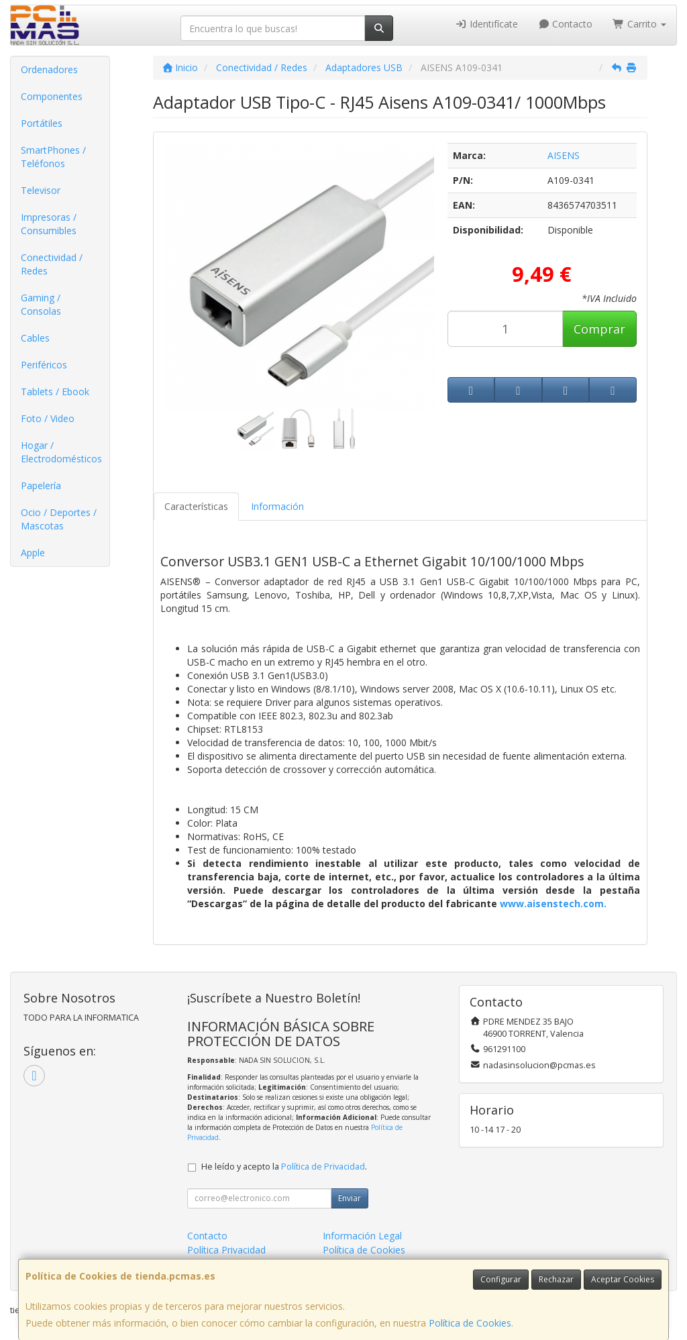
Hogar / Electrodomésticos (61, 452)
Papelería (41, 485)
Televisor (40, 190)
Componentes (52, 96)
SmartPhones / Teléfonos (53, 157)
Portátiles (41, 123)
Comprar (599, 329)
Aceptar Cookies (622, 1279)
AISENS (563, 155)
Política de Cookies (470, 1323)
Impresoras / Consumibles (48, 224)
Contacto (565, 23)
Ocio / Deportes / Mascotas (59, 519)
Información (277, 506)
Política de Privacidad (323, 1166)
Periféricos (44, 364)
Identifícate (486, 23)
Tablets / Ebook (55, 391)
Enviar (349, 1198)
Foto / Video (47, 418)
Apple (33, 552)
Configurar (500, 1279)
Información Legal (362, 1235)
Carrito (639, 23)
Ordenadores (49, 69)
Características (196, 506)
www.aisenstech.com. (553, 903)
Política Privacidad (226, 1249)
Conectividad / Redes (52, 264)
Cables (35, 337)
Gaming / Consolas (41, 304)
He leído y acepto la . (284, 1166)
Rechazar (556, 1279)
